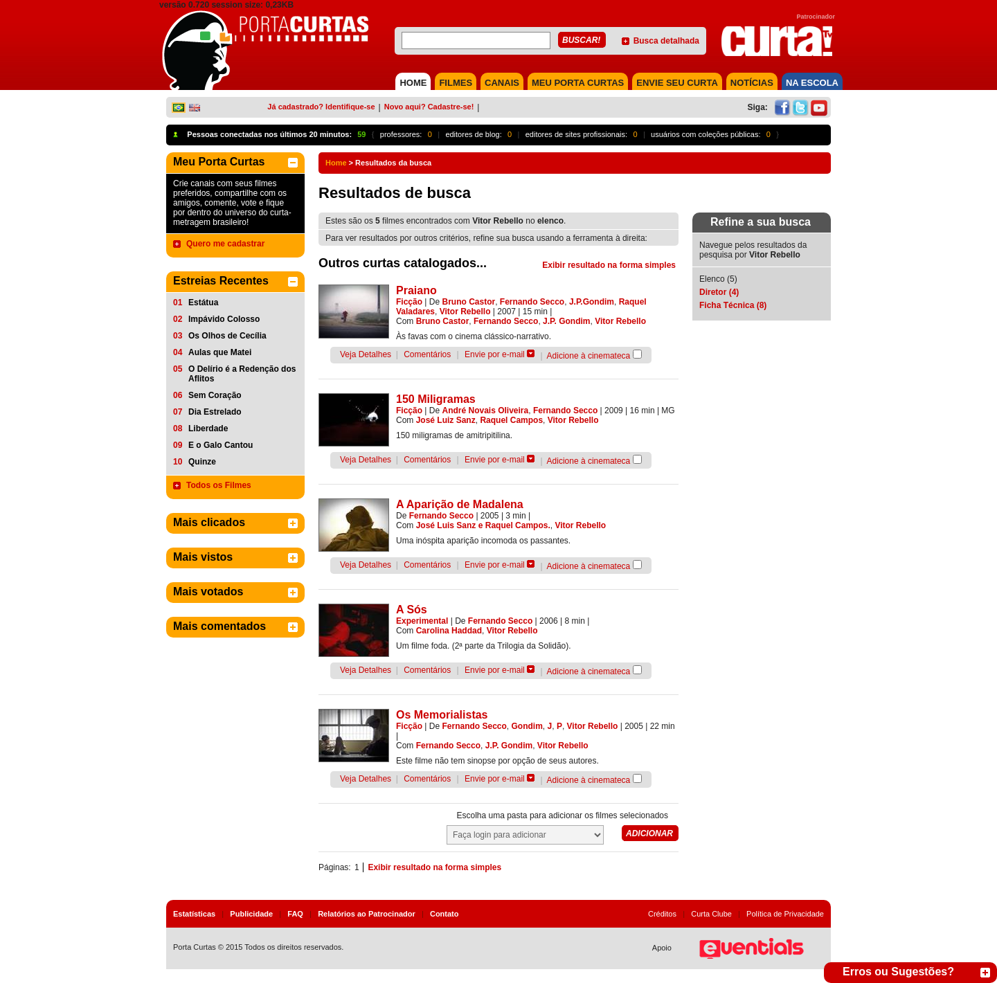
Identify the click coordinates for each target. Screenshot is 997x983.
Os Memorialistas (442, 715)
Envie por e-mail (495, 354)
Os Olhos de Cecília (227, 336)
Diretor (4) (719, 292)
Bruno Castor (469, 302)
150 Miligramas (436, 399)
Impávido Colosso (224, 319)
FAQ (295, 914)
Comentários (427, 354)
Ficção (409, 302)
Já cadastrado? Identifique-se (321, 106)
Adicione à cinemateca (589, 356)
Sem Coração (215, 395)
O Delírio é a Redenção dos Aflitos (242, 374)
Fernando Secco (532, 302)
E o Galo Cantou (220, 445)
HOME (412, 83)
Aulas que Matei (219, 352)
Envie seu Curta (677, 83)
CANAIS (502, 83)
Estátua (203, 302)
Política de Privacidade (785, 914)
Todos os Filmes (218, 485)
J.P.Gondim (591, 302)
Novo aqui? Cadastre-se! (429, 106)
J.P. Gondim (566, 321)
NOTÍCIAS (751, 83)
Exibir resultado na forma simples (609, 265)
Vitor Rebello (465, 311)
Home (336, 163)
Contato (444, 914)
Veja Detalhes (365, 354)
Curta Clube (711, 914)
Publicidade (251, 914)
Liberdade (208, 428)
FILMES (455, 83)
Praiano (416, 290)
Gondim (527, 726)
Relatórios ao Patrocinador (366, 914)
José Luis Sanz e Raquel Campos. (483, 525)
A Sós (411, 609)
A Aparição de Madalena (459, 504)
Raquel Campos (511, 420)
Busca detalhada (666, 41)
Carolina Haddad (449, 630)
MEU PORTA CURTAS (578, 83)
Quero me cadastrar (225, 244)
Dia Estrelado (215, 412)
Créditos (662, 914)
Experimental (422, 621)
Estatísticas (194, 914)
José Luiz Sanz (446, 420)
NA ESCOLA (812, 83)
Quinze (202, 462)
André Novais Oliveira (485, 410)
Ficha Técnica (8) (732, 305)
